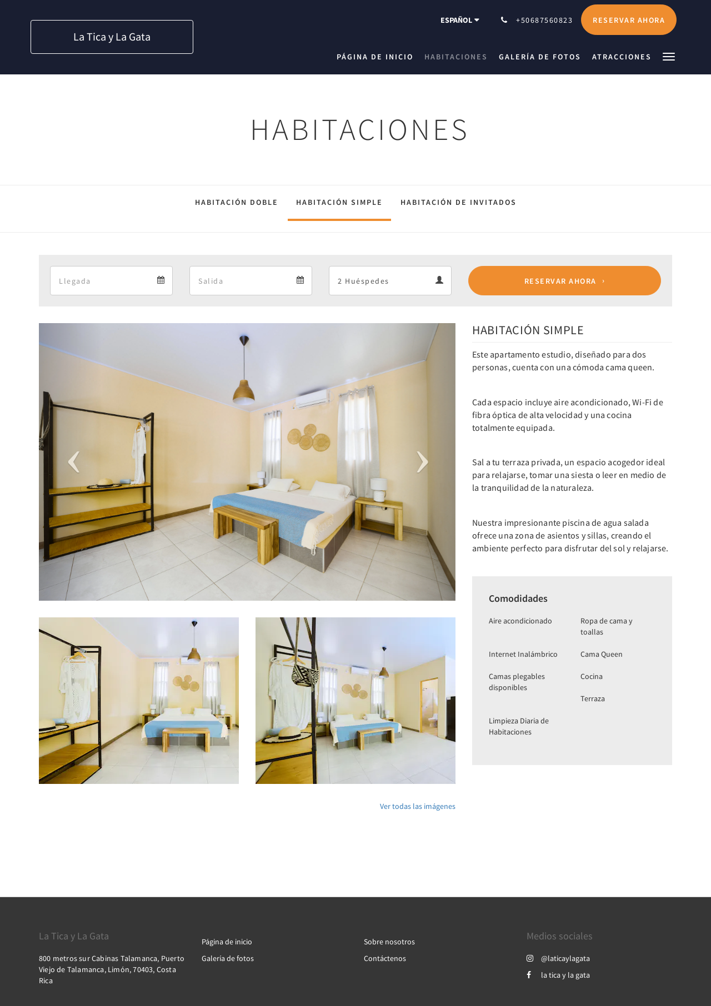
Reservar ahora (560, 281)
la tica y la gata (558, 975)
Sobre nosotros (389, 942)
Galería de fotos (228, 958)
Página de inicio (227, 942)
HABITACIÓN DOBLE (236, 202)
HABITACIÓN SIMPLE (339, 202)
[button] (668, 56)
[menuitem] (378, 56)
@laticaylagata (558, 958)
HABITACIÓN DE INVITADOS (458, 202)
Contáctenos (385, 958)
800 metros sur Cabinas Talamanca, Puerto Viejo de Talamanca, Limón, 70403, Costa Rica (111, 969)
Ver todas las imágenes (417, 806)
